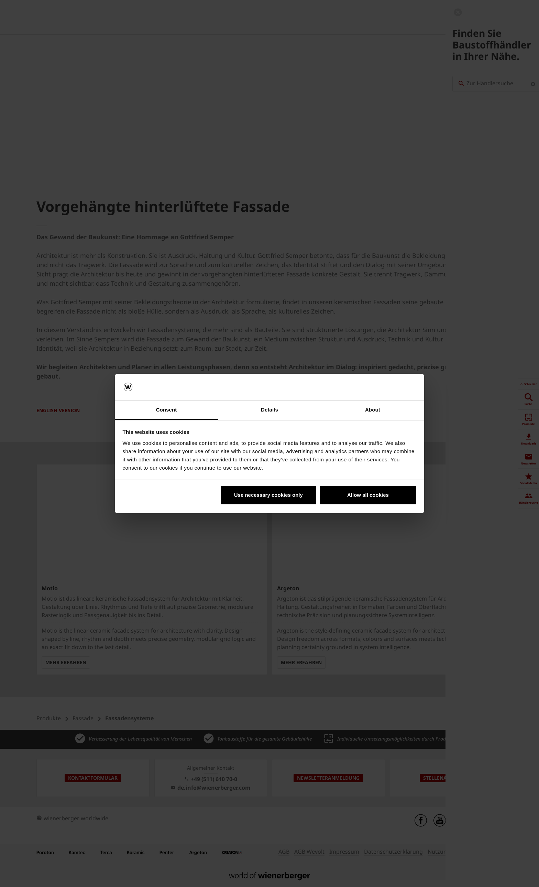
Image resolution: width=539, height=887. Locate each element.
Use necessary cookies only (268, 495)
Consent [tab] (166, 410)
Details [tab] (269, 410)
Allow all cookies (368, 495)
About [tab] (372, 410)
